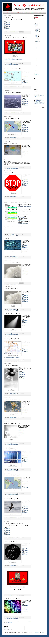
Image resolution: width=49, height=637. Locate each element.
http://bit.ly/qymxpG (7, 24)
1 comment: (13, 63)
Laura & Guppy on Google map (39, 95)
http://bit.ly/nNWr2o (7, 22)
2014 (36, 24)
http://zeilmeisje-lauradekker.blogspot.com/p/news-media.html (13, 59)
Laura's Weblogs (12, 12)
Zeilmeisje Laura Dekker (15, 64)
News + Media (25, 12)
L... (36, 66)
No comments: (14, 137)
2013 (36, 25)
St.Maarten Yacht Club (21, 217)
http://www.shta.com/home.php (23, 223)
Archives (30, 12)
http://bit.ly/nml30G (7, 28)
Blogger (43, 632)
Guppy (7, 64)
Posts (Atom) (10, 622)
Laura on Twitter (37, 101)
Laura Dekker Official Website (39, 100)
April (37, 37)
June (37, 35)
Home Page (36, 17)
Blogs (35, 12)
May (36, 36)
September (37, 31)
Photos (36, 90)
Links (38, 12)
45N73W (37, 74)
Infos (7, 12)
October (37, 30)
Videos (36, 91)
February (37, 40)
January (37, 41)
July (36, 34)
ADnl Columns (19, 12)
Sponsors (41, 12)
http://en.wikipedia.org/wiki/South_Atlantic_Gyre (13, 357)
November (37, 29)
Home (4, 12)
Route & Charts (37, 96)
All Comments (7, 629)
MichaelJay (36, 632)
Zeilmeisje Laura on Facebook (39, 103)
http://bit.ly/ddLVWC (7, 26)
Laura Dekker (10, 64)
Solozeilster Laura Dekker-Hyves (39, 102)
